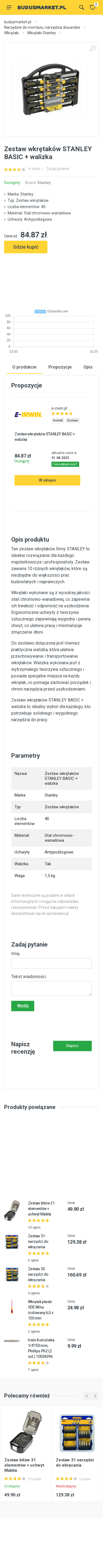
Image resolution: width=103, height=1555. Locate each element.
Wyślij (22, 1005)
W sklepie (47, 480)
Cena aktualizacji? (65, 464)
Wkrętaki (11, 33)
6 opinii (34, 168)
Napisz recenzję (72, 1047)
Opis (88, 366)
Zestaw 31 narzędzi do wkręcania (38, 1241)
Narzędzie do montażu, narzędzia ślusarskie (42, 27)
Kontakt (58, 420)
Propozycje (59, 366)
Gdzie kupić (25, 247)
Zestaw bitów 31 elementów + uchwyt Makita (41, 1208)
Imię (15, 953)
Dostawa (72, 420)
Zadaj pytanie (58, 168)
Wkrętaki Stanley (41, 33)
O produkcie (24, 366)
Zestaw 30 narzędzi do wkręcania (38, 1274)
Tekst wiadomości (28, 976)
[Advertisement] (51, 279)
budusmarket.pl (17, 22)
